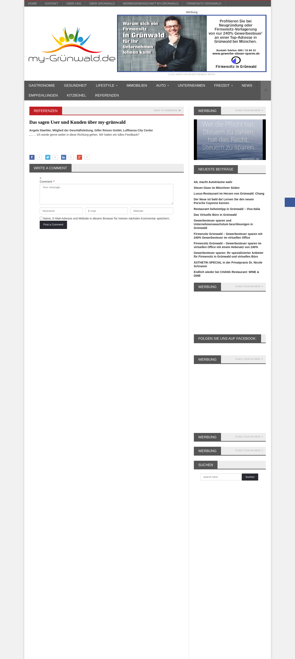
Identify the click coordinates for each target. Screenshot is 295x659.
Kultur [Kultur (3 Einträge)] (34, 566)
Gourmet (116, 556)
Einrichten (117, 533)
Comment (47, 181)
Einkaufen (117, 530)
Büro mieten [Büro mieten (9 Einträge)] (63, 525)
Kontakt (51, 3)
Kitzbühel (76, 95)
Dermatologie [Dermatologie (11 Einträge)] (39, 532)
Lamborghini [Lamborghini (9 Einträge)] (52, 566)
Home (32, 3)
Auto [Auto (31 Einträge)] (51, 518)
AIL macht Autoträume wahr (213, 182)
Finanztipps (118, 541)
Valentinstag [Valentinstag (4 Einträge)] (77, 593)
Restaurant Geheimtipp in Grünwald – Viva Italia (226, 209)
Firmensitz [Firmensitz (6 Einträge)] (69, 539)
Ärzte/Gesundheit (122, 515)
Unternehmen (191, 85)
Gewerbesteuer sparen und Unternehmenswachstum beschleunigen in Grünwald (223, 224)
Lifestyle (116, 571)
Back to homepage (167, 110)
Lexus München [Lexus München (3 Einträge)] (40, 573)
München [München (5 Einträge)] (75, 573)
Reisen (115, 582)
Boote (114, 526)
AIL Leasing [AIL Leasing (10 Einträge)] (38, 511)
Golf (113, 552)
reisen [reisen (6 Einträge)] (49, 586)
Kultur (114, 567)
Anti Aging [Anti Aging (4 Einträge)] (78, 511)
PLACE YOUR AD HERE (249, 110)
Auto (113, 518)
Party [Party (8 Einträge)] (34, 579)
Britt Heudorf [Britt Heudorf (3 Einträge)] (82, 518)
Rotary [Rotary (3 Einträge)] (63, 586)
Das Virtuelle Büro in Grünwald (215, 214)
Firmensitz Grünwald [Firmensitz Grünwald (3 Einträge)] (43, 545)
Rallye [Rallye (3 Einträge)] (35, 586)
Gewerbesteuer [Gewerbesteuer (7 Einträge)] (71, 545)
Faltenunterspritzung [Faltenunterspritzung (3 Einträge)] (79, 532)
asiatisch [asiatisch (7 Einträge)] (36, 518)
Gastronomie (42, 85)
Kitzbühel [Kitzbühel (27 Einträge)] (71, 559)
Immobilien (136, 85)
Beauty (115, 522)
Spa (113, 589)
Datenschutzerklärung (254, 654)
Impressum (232, 654)
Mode (114, 574)
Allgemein (117, 511)
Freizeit (115, 545)
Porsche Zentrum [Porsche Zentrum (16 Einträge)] (85, 579)
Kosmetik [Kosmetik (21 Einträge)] (89, 559)
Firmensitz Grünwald (204, 3)
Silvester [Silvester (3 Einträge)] (36, 593)
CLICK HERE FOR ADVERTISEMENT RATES (191, 74)
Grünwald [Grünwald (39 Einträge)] (54, 559)
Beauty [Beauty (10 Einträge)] (64, 518)
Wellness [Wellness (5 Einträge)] (87, 600)
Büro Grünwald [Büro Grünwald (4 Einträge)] (40, 525)
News (247, 85)
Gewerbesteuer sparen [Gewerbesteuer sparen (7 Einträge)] (45, 552)
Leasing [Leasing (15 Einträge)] (71, 566)
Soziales (116, 586)
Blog (207, 654)
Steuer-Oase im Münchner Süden (216, 187)
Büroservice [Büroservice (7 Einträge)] (84, 525)
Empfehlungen (43, 95)
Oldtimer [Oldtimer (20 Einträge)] (93, 573)
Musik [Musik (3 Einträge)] (60, 573)
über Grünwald (102, 3)
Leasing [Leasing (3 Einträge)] (86, 566)
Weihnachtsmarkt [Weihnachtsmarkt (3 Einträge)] (65, 600)
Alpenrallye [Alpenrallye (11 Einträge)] (58, 511)
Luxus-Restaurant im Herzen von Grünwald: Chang (229, 193)
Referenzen (107, 95)
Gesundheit (75, 85)
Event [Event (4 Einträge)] (57, 532)
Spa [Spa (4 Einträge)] (60, 593)
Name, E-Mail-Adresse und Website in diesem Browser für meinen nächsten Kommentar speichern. (106, 218)
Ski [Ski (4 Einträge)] (50, 593)
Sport (114, 593)
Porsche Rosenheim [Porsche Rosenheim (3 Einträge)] (56, 579)
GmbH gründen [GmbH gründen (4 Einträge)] (74, 552)
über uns (73, 3)
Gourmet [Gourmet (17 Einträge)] (36, 559)
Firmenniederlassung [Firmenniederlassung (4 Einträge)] (43, 539)
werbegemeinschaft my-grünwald (151, 3)
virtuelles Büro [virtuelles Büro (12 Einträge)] (39, 600)
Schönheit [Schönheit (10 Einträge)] (80, 586)
